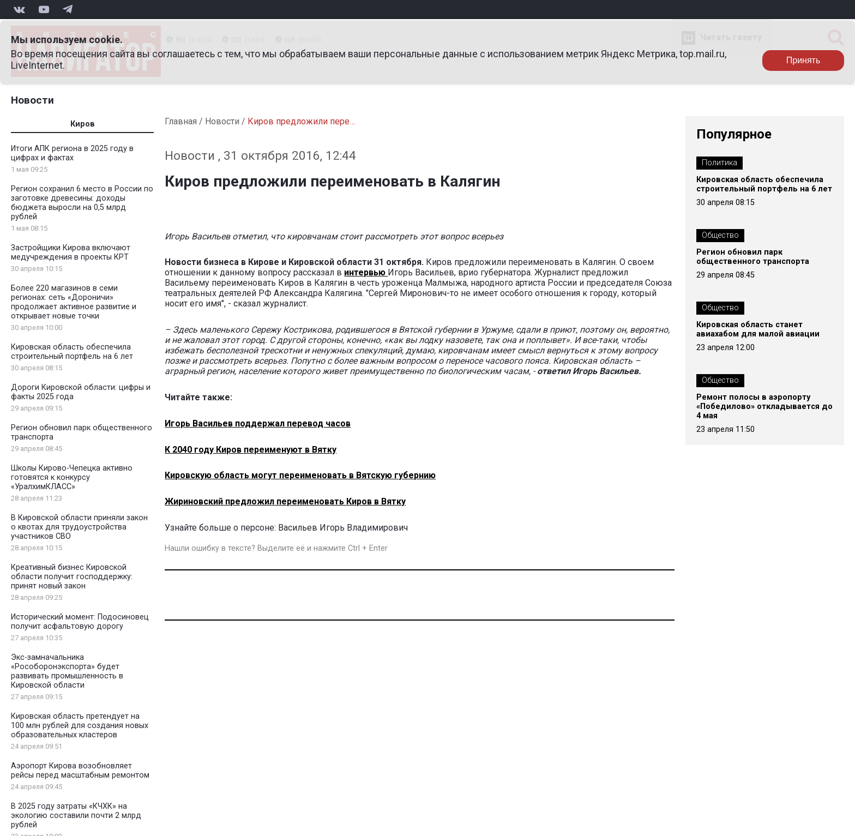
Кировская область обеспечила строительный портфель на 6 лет (72, 351)
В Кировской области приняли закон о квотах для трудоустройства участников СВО (79, 527)
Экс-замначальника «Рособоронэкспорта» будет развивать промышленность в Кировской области (67, 671)
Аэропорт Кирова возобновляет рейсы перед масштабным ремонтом (80, 770)
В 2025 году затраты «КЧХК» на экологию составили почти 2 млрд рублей (76, 815)
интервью (366, 272)
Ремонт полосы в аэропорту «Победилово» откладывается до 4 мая (764, 406)
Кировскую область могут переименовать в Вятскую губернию (300, 475)
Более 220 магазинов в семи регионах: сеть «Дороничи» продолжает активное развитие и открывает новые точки (73, 302)
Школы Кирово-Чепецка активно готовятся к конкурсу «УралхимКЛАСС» (72, 477)
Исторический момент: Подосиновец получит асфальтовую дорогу (80, 621)
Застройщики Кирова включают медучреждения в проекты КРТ (70, 252)
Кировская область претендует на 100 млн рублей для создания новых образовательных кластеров (79, 725)
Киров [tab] (82, 124)
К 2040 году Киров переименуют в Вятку (250, 449)
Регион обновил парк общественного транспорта (752, 257)
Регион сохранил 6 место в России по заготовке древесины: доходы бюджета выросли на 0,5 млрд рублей (82, 202)
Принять (803, 60)
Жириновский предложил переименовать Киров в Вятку (285, 501)
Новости (32, 100)
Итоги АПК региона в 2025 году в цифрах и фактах (72, 153)
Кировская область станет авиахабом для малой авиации (758, 329)
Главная (181, 121)
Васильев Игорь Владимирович (343, 527)
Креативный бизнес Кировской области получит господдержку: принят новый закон (72, 577)
